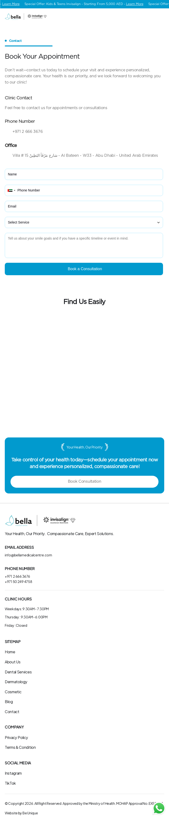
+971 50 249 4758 (18, 581)
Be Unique (30, 813)
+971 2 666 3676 (17, 576)
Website (11, 813)
